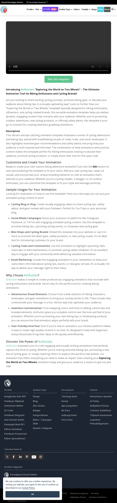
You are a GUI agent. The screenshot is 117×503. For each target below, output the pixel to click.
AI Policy (94, 401)
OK (32, 494)
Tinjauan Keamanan (101, 415)
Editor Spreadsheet (14, 438)
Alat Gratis (39, 405)
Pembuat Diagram (14, 415)
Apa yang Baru (69, 405)
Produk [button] (30, 9)
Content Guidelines (100, 410)
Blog (35, 401)
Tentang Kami (69, 396)
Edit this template (58, 79)
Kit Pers (65, 410)
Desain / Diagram (42, 428)
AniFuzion (27, 89)
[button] (38, 9)
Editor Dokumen (13, 429)
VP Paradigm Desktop (37, 2)
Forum (64, 401)
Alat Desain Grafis (14, 419)
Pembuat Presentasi (15, 433)
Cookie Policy (28, 488)
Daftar (100, 9)
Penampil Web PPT (14, 424)
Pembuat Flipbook (14, 401)
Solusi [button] (77, 9)
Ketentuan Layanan (101, 396)
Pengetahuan (40, 415)
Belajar (37, 410)
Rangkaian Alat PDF (15, 396)
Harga (94, 9)
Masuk (107, 9)
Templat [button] (85, 9)
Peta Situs (67, 419)
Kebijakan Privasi (99, 405)
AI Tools (50, 9)
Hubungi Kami (69, 415)
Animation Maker (13, 405)
